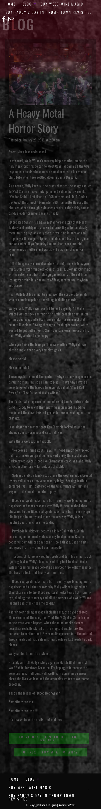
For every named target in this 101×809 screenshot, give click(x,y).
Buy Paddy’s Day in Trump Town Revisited (49, 12)
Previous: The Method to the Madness (49, 738)
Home (11, 4)
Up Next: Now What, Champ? (50, 752)
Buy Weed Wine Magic (62, 4)
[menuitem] (10, 4)
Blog (27, 4)
